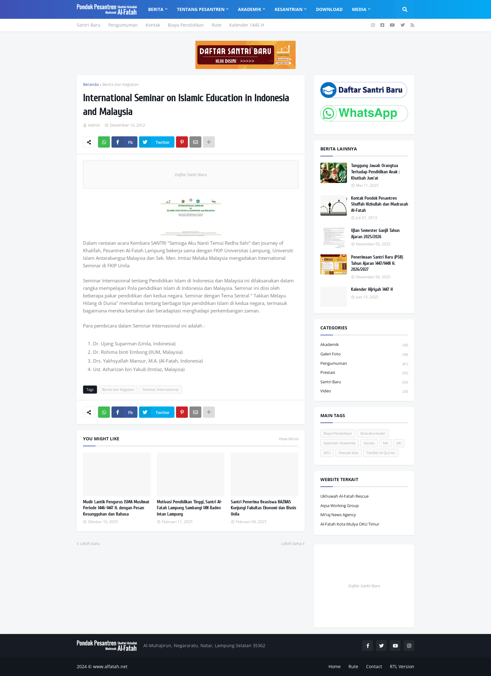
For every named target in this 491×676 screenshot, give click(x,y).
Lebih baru (90, 543)
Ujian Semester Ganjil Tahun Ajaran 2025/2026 (375, 233)
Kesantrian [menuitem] (288, 9)
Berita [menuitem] (155, 9)
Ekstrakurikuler (372, 433)
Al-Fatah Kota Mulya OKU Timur (349, 524)
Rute (216, 25)
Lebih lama (291, 543)
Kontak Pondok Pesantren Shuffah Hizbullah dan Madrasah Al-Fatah (379, 204)
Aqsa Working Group (339, 505)
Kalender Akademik (339, 443)
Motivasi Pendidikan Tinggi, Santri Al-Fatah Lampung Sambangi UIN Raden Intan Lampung (189, 508)
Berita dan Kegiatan (120, 84)
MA (385, 443)
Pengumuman (123, 25)
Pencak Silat (348, 452)
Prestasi (364, 372)
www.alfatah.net (110, 666)
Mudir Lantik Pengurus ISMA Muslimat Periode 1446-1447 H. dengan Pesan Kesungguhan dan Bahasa (116, 508)
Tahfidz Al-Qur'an (381, 452)
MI (399, 443)
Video (364, 391)
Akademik (364, 345)
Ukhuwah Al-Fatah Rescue (344, 496)
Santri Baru (89, 25)
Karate (369, 443)
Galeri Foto (364, 354)
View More (288, 439)
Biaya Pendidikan (186, 25)
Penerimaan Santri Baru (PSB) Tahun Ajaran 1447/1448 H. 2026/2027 (377, 263)
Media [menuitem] (359, 9)
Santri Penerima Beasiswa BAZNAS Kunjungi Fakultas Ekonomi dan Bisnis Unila (263, 508)
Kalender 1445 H (246, 25)
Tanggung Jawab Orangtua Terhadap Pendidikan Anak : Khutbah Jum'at (375, 172)
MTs (327, 452)
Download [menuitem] (329, 9)
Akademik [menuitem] (249, 9)
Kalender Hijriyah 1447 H (372, 289)
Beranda (91, 84)
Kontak (153, 25)
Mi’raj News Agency (338, 514)
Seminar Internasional (160, 389)
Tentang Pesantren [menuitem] (201, 9)
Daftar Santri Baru (191, 174)
